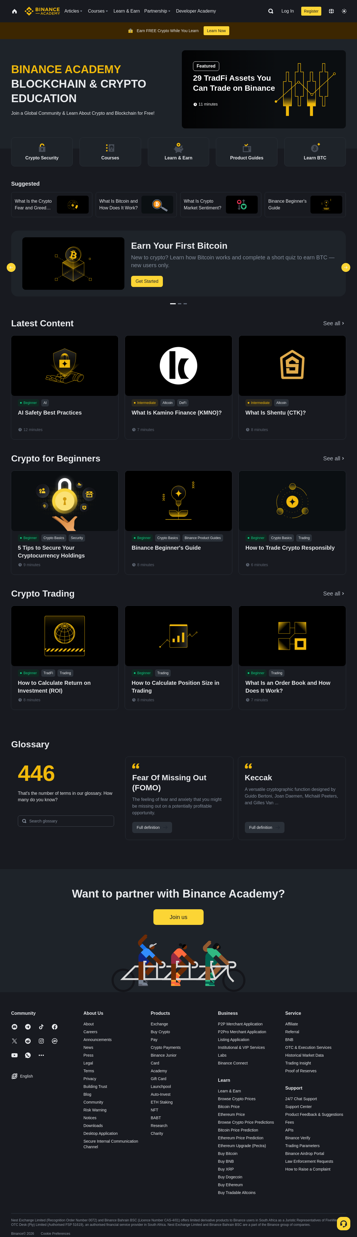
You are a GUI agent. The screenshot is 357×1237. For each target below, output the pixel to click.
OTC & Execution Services (308, 1047)
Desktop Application (100, 1133)
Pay (154, 1039)
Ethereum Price (231, 1114)
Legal (88, 1063)
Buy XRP (226, 1169)
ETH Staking (162, 1102)
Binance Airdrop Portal (304, 1153)
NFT (154, 1110)
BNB (289, 1039)
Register (311, 11)
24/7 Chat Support (301, 1099)
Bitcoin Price (229, 1106)
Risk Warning (95, 1110)
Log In (287, 11)
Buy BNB (226, 1161)
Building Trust (95, 1086)
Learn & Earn (229, 1091)
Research (159, 1125)
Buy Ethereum (230, 1185)
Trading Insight (298, 1063)
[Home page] (42, 11)
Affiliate (291, 1024)
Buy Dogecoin (230, 1177)
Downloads (93, 1125)
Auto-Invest (160, 1094)
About (88, 1024)
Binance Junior (164, 1055)
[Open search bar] (269, 11)
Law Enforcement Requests (309, 1161)
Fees (289, 1122)
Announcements (97, 1039)
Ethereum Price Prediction (241, 1138)
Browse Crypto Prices (237, 1099)
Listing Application (233, 1039)
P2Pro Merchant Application (242, 1032)
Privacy (89, 1078)
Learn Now (216, 30)
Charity (157, 1133)
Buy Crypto (160, 1032)
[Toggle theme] (344, 11)
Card (155, 1063)
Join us (178, 917)
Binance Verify (297, 1138)
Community (93, 1102)
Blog (87, 1094)
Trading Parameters (302, 1145)
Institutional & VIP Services (241, 1047)
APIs (289, 1130)
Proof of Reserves (301, 1071)
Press (88, 1055)
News (88, 1047)
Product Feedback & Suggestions (314, 1114)
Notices (90, 1118)
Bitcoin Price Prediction (238, 1130)
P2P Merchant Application (240, 1024)
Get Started (147, 281)
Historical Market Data (304, 1055)
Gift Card (158, 1078)
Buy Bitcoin (228, 1153)
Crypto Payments (165, 1047)
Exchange (159, 1024)
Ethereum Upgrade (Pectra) (242, 1145)
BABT (156, 1118)
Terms (88, 1071)
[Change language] (331, 11)
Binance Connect (233, 1063)
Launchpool (161, 1086)
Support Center (298, 1106)
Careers (90, 1032)
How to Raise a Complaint (308, 1169)
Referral (292, 1032)
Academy (159, 1071)
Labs (222, 1055)
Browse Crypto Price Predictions (246, 1122)
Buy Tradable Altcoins (237, 1192)
